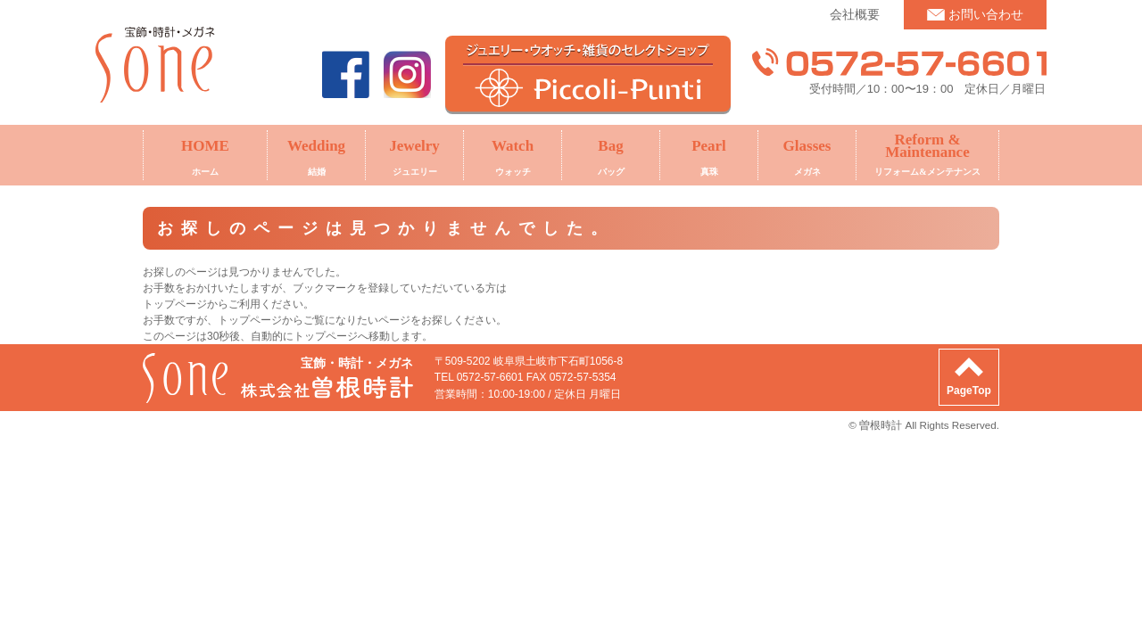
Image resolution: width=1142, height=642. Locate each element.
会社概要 (855, 14)
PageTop (969, 390)
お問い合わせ (985, 14)
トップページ (250, 320)
